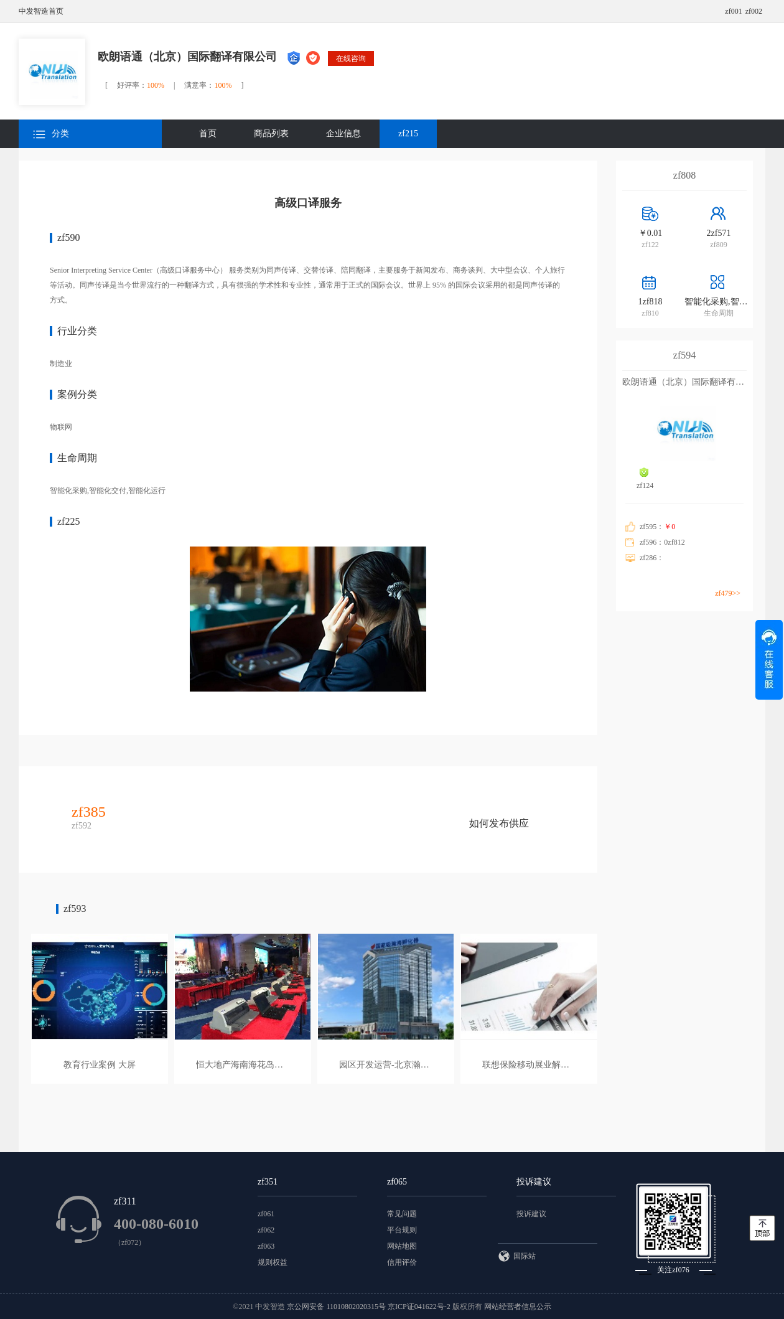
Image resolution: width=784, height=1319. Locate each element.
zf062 (266, 1230)
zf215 (408, 133)
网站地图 (402, 1246)
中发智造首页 (41, 11)
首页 (208, 133)
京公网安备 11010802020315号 (337, 1306)
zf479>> (727, 593)
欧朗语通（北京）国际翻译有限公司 (187, 56)
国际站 (517, 1256)
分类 (51, 134)
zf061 (266, 1213)
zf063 (266, 1246)
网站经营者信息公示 (517, 1306)
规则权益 (272, 1262)
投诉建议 (531, 1213)
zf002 (753, 11)
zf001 (733, 11)
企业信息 (343, 133)
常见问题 (402, 1213)
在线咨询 (351, 58)
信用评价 (402, 1262)
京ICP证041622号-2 (419, 1306)
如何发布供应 (499, 823)
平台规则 (402, 1230)
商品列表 (271, 133)
